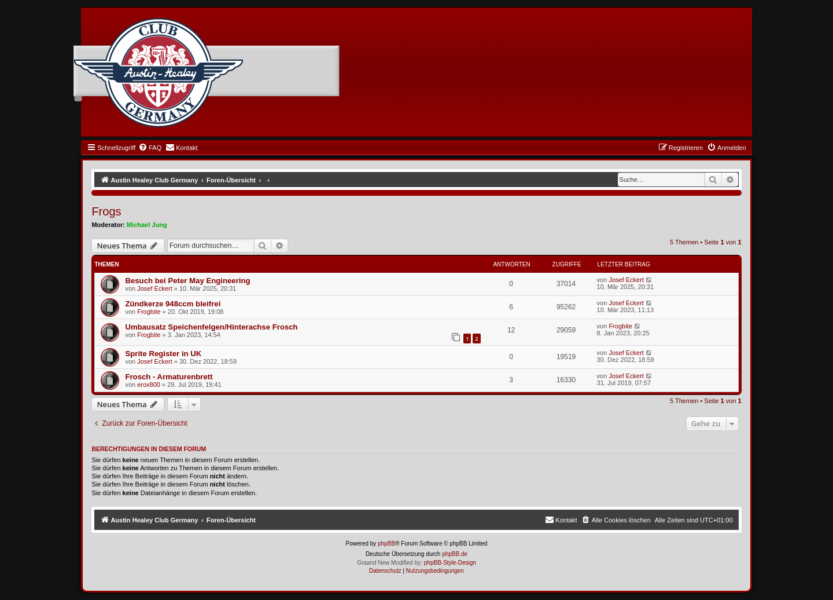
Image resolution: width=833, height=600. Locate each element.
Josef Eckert (154, 288)
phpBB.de (454, 554)
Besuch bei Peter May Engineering (187, 280)
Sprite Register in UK (163, 353)
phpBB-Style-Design (450, 562)
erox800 (148, 384)
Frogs (106, 211)
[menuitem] (149, 148)
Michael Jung (147, 224)
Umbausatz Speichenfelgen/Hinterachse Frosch (211, 327)
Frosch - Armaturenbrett (168, 376)
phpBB (386, 543)
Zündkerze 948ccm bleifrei (172, 303)
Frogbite (148, 311)
